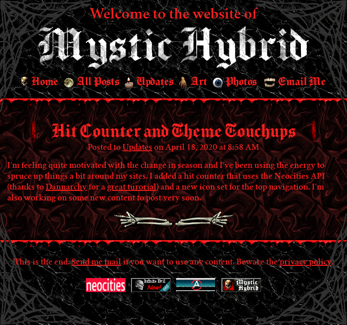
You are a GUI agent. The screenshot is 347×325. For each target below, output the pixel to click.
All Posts (91, 82)
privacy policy (305, 262)
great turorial (131, 187)
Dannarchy (66, 187)
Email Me (295, 82)
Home (39, 82)
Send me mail (96, 262)
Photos (235, 82)
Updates (149, 82)
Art (193, 82)
